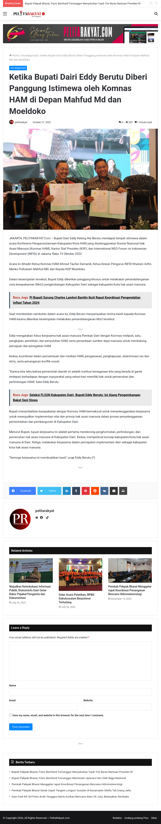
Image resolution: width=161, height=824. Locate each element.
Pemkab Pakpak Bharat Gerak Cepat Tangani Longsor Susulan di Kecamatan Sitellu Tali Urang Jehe (71, 789)
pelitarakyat (22, 122)
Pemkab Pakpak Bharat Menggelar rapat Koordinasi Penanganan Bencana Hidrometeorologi (129, 589)
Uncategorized (30, 55)
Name (12, 684)
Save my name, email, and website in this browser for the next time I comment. (58, 714)
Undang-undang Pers (137, 816)
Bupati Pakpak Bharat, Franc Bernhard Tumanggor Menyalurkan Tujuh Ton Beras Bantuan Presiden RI (82, 3)
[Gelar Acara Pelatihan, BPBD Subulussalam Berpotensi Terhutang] (80, 573)
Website (88, 699)
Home (14, 55)
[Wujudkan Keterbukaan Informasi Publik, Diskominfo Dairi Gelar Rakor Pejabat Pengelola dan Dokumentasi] (31, 569)
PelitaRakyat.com (60, 816)
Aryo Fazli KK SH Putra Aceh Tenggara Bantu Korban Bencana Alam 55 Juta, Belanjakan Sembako (70, 795)
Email (12, 699)
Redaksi (117, 816)
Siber (154, 816)
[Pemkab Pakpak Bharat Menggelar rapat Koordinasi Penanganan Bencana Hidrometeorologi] (130, 569)
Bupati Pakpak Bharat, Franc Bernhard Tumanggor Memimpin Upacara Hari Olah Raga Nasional (69, 776)
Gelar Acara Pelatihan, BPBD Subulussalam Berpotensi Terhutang (76, 597)
